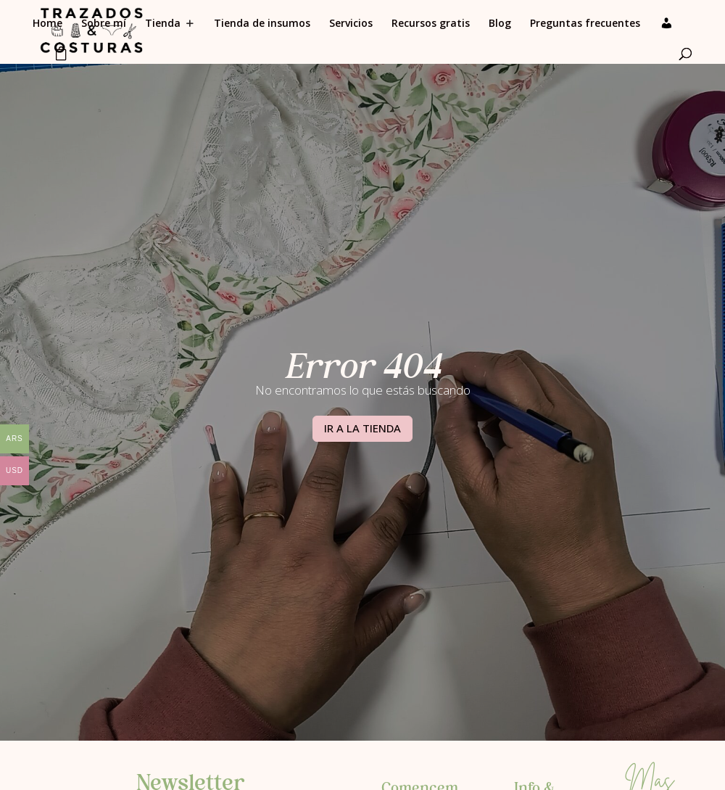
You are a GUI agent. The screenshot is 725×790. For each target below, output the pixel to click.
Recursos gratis (431, 24)
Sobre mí (103, 24)
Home (47, 24)
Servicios (351, 24)
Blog (500, 24)
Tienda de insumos (262, 24)
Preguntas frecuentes (585, 24)
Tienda (163, 24)
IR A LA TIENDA (362, 428)
